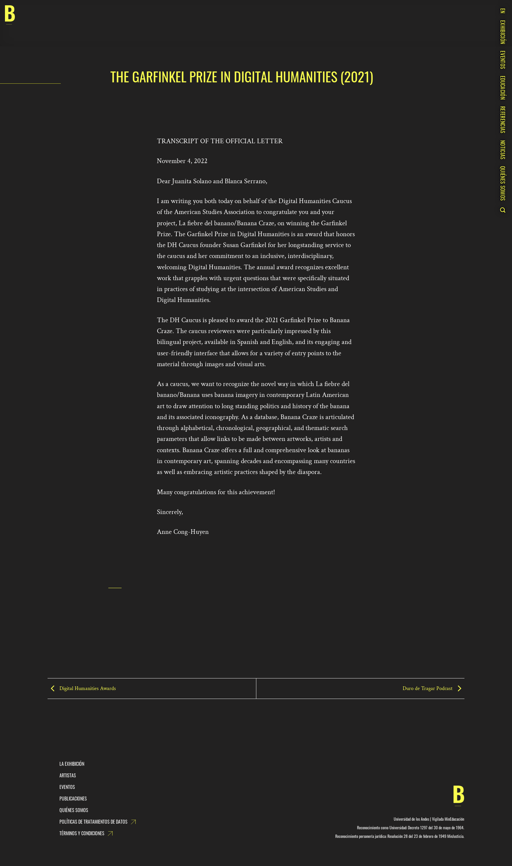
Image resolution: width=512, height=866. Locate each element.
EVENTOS (502, 60)
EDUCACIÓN (502, 88)
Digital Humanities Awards (82, 688)
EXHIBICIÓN (502, 32)
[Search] (502, 210)
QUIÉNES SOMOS (502, 183)
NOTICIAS (502, 150)
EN (502, 11)
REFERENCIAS (502, 120)
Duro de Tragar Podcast (433, 688)
